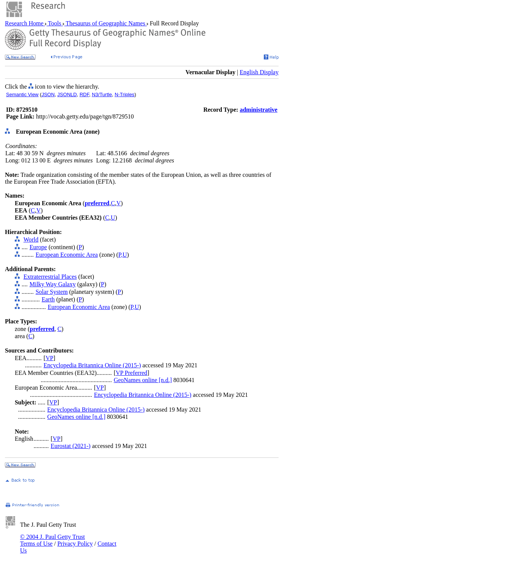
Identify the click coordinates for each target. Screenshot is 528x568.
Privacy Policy (75, 543)
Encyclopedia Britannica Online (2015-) (92, 365)
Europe (38, 247)
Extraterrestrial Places (50, 276)
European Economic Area (67, 254)
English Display (259, 72)
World (31, 239)
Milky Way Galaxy (53, 284)
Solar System (52, 292)
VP (49, 358)
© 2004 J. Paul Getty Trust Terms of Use (52, 540)
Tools (55, 23)
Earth (48, 299)
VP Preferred (131, 373)
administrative (258, 109)
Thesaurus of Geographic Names (105, 23)
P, (120, 254)
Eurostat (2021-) (70, 446)
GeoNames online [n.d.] (143, 380)
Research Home (25, 23)
